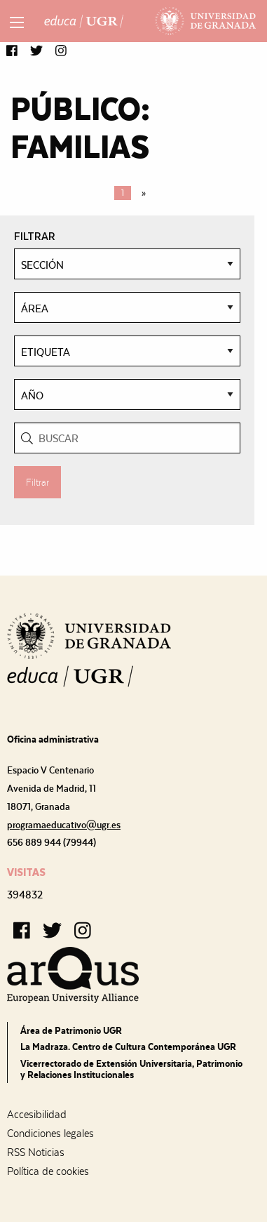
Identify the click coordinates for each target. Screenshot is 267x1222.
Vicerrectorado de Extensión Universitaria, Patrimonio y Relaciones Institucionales (131, 1069)
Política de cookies (48, 1171)
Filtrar (37, 482)
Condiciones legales (50, 1133)
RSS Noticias (35, 1152)
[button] (12, 51)
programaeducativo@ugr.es (64, 824)
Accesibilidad (37, 1114)
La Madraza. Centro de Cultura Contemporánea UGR (128, 1046)
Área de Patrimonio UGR (71, 1030)
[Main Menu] (17, 22)
